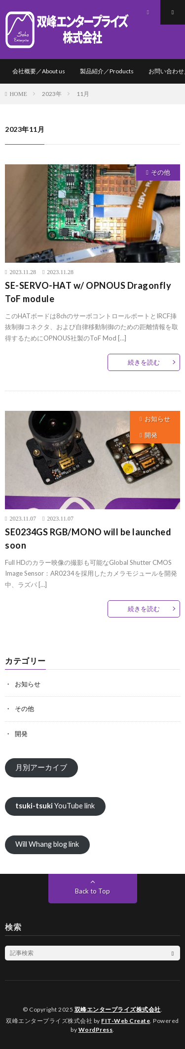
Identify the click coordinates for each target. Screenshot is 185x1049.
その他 (160, 172)
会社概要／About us (38, 71)
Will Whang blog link (47, 844)
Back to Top (92, 891)
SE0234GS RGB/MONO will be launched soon (88, 538)
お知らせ (157, 419)
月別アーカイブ (41, 767)
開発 (151, 435)
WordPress (95, 1029)
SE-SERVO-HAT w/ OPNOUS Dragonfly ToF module (88, 292)
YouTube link (55, 806)
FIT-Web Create (125, 1020)
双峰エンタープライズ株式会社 (117, 1009)
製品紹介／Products (107, 71)
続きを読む (144, 362)
